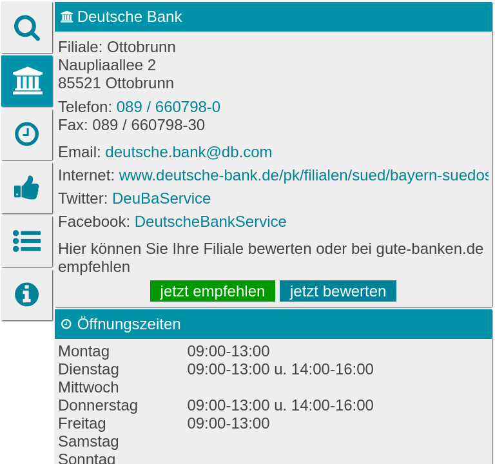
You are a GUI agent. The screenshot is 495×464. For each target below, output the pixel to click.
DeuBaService (161, 198)
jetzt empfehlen (213, 291)
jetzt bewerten (338, 291)
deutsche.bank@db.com (188, 151)
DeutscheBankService (211, 221)
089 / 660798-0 (168, 106)
